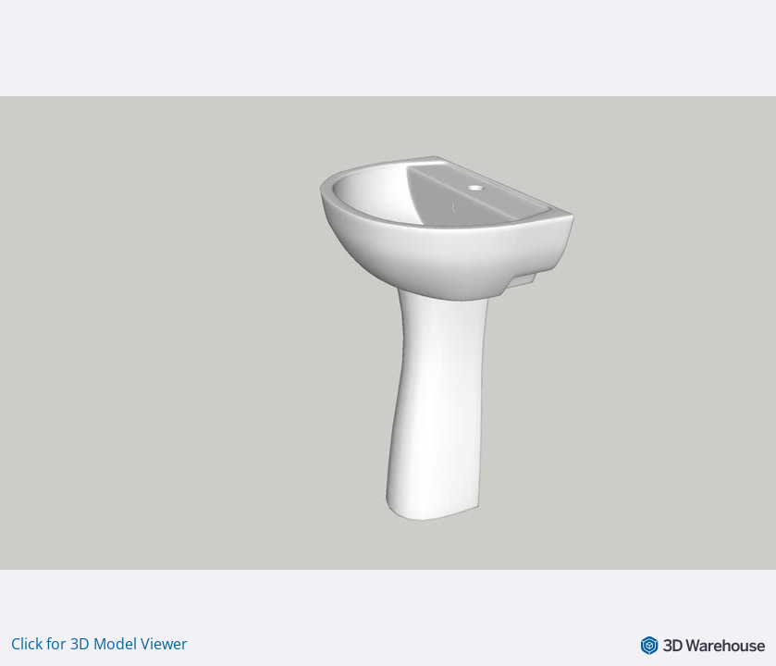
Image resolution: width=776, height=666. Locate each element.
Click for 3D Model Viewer (99, 644)
